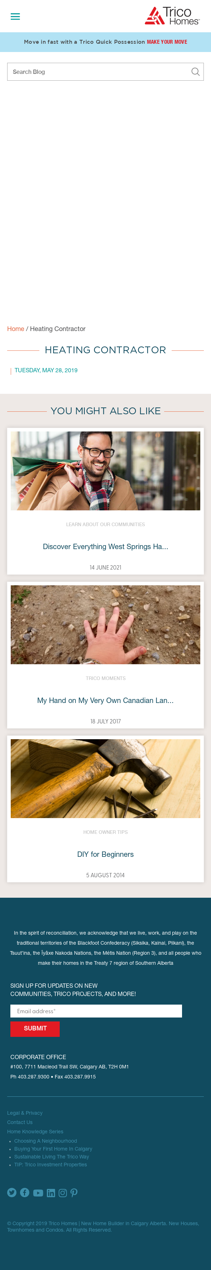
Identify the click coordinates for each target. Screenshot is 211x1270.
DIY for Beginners (105, 855)
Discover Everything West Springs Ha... (105, 547)
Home (15, 329)
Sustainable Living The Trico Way (51, 1157)
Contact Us (20, 1122)
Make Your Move (167, 42)
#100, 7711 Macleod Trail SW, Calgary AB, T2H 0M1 (69, 1067)
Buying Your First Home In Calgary (53, 1149)
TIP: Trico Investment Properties (50, 1165)
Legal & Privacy (25, 1113)
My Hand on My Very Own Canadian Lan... (105, 701)
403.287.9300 (33, 1077)
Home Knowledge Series (35, 1132)
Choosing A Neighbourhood (45, 1141)
